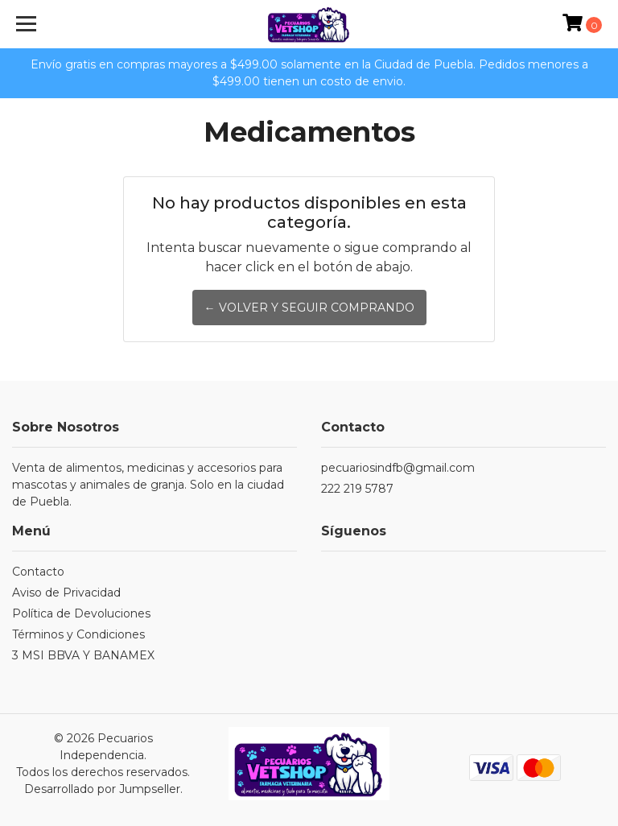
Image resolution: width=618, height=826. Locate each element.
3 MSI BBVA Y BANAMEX (83, 655)
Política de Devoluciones (81, 613)
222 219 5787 (357, 488)
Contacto (38, 571)
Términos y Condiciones (78, 634)
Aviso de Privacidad (66, 592)
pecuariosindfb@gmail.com (398, 467)
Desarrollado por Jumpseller (102, 789)
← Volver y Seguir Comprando (309, 307)
